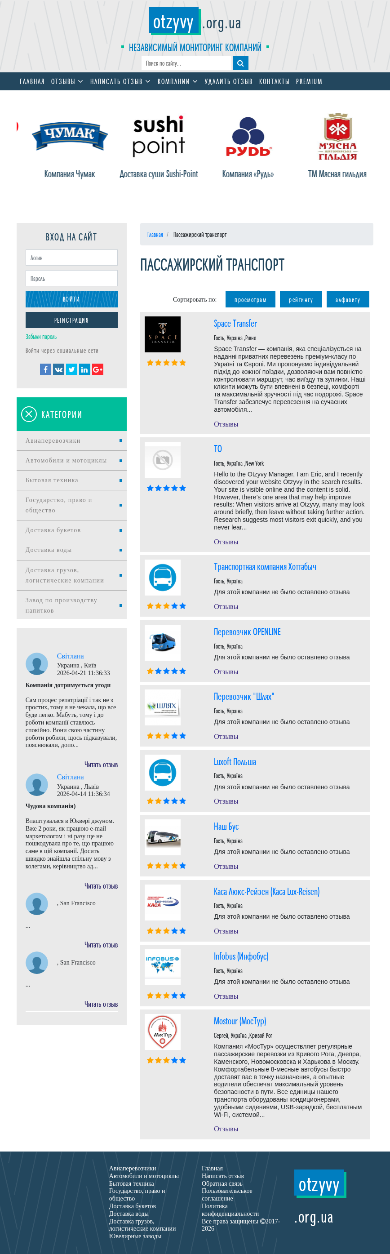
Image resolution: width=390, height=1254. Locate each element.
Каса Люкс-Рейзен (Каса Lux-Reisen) (266, 890)
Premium (309, 81)
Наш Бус (226, 825)
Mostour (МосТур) (240, 1020)
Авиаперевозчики (53, 440)
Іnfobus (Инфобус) (241, 955)
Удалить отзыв (229, 81)
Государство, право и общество (59, 505)
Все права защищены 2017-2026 (241, 1225)
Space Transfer (235, 322)
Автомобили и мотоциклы (66, 460)
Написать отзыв (120, 81)
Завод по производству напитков (62, 605)
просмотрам (250, 299)
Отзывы (67, 81)
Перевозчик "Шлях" (244, 695)
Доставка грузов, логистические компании (65, 575)
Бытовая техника (52, 480)
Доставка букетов (53, 530)
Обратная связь (222, 1183)
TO (218, 447)
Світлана (70, 656)
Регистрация (71, 320)
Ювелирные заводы (135, 1236)
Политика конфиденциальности (230, 1210)
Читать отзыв (101, 763)
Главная (32, 81)
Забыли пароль (41, 336)
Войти (71, 298)
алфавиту (348, 299)
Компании (178, 81)
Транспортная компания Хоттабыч (265, 565)
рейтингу (301, 299)
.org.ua (195, 21)
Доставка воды (49, 550)
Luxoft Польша (235, 760)
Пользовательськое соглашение (227, 1194)
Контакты (274, 81)
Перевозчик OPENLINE (247, 630)
